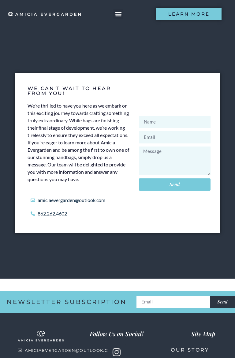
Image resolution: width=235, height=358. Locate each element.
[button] (118, 14)
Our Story (190, 350)
